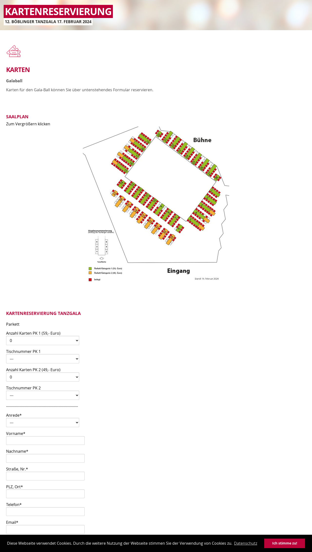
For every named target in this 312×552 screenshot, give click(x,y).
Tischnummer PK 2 (23, 388)
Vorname (15, 433)
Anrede (14, 415)
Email (12, 522)
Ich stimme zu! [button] (284, 543)
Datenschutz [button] (245, 543)
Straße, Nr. (17, 469)
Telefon (14, 504)
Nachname (17, 451)
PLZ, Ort (14, 486)
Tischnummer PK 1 (23, 351)
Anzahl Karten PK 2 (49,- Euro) (33, 369)
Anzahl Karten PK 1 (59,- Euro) (33, 333)
